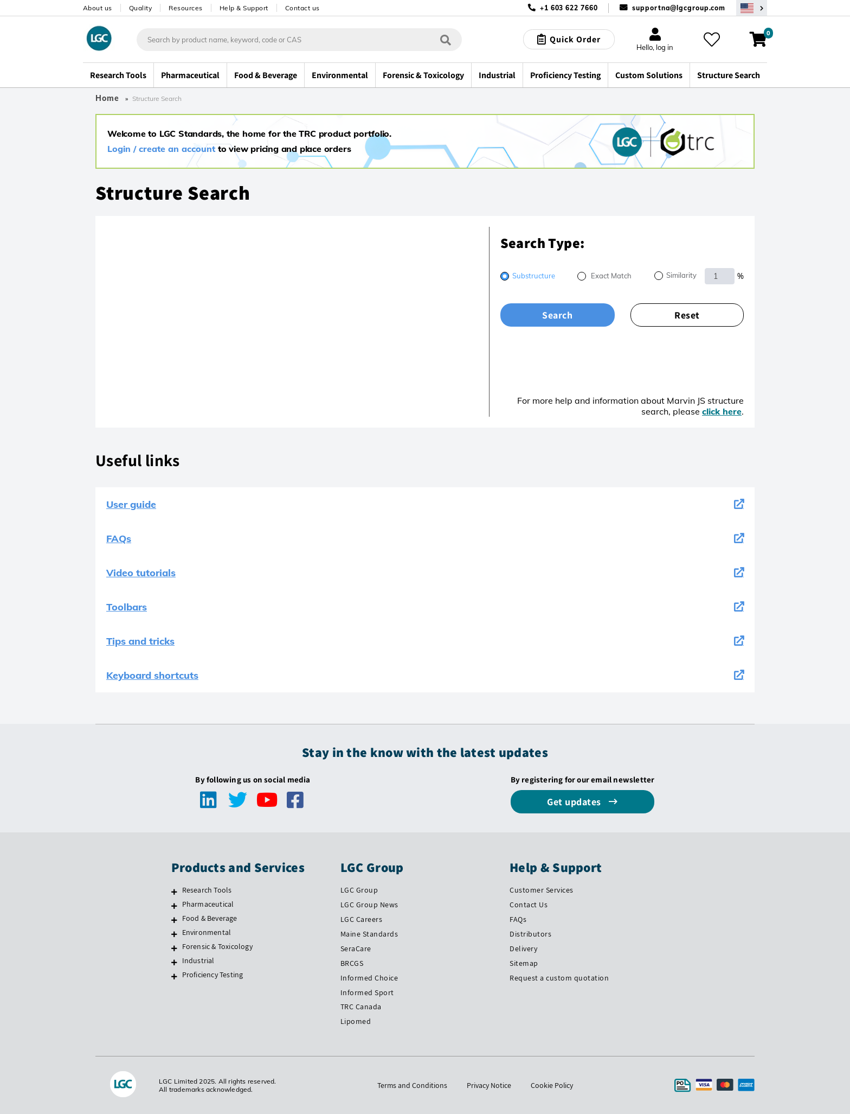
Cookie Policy (552, 1085)
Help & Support (244, 8)
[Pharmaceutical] (174, 906)
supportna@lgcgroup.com (678, 8)
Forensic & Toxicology (217, 946)
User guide (425, 504)
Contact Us (529, 904)
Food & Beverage (209, 918)
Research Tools (207, 890)
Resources (186, 8)
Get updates (575, 801)
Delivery (523, 948)
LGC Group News (369, 904)
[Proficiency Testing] (174, 976)
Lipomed (355, 1021)
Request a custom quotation (559, 978)
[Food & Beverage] (174, 920)
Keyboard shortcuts (425, 675)
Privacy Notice (489, 1085)
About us (97, 8)
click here (722, 411)
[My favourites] (712, 39)
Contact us (302, 8)
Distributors (530, 934)
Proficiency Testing (212, 974)
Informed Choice (369, 978)
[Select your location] (751, 8)
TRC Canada (361, 1006)
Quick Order (575, 39)
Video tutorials (425, 572)
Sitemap (524, 963)
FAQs (425, 538)
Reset (687, 315)
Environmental (206, 932)
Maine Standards (369, 934)
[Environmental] (174, 934)
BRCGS (352, 963)
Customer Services (542, 890)
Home (107, 98)
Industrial (198, 960)
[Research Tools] (174, 891)
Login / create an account (161, 148)
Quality (140, 8)
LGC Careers (361, 919)
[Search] (445, 40)
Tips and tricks (425, 641)
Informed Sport (367, 992)
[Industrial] (174, 962)
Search (557, 315)
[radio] (527, 277)
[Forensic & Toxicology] (174, 948)
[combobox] (299, 39)
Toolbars (425, 607)
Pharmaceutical (208, 904)
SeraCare (355, 948)
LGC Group (359, 890)
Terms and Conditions (412, 1085)
